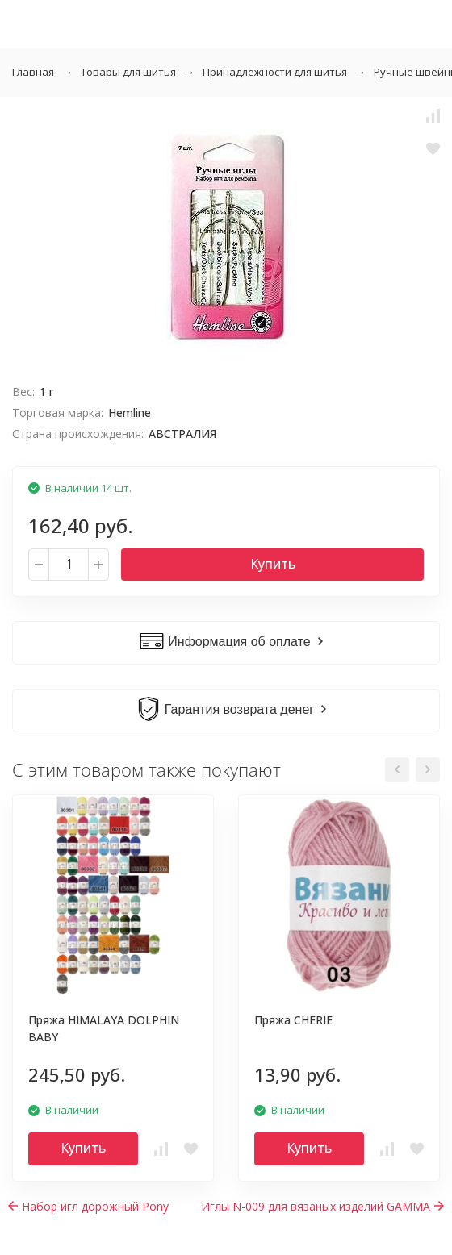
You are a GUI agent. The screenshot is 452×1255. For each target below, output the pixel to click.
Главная (33, 72)
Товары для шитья (128, 72)
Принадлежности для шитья (275, 72)
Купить (272, 564)
